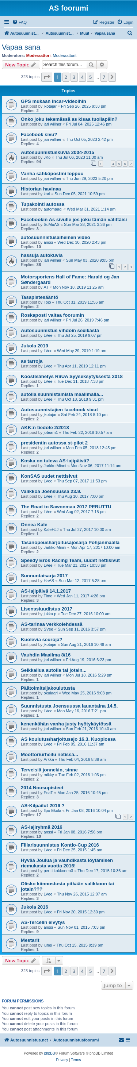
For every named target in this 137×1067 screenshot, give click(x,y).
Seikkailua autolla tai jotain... (54, 670)
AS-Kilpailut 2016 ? (42, 805)
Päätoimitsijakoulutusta (48, 688)
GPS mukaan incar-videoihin (53, 101)
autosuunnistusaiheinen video (55, 237)
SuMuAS (51, 224)
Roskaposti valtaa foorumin (52, 315)
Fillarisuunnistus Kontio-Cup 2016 (60, 845)
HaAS (48, 580)
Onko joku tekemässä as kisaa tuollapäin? (69, 119)
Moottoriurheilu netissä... (49, 754)
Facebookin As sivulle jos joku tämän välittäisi (74, 219)
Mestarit (30, 940)
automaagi (52, 209)
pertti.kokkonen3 (58, 870)
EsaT (48, 792)
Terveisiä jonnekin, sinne (49, 770)
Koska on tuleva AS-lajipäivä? (55, 460)
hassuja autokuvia (41, 255)
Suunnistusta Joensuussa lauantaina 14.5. (69, 706)
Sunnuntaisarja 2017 (44, 575)
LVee (47, 335)
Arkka (48, 759)
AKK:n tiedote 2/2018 (45, 427)
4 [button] (82, 77)
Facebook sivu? (39, 134)
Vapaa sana (21, 47)
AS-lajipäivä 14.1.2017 (46, 591)
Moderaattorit (64, 55)
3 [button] (74, 77)
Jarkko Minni (54, 465)
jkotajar (49, 106)
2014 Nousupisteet (42, 787)
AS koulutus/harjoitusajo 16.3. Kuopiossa (68, 739)
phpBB (49, 1053)
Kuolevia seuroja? (41, 639)
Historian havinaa (41, 189)
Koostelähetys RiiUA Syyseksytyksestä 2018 (72, 376)
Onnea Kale (34, 524)
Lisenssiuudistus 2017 (46, 609)
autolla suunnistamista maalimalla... (62, 394)
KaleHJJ (50, 529)
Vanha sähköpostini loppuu (52, 173)
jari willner (52, 124)
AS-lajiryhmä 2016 (41, 827)
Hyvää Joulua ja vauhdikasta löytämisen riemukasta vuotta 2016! (67, 863)
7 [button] (104, 77)
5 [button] (90, 77)
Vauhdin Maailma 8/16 (46, 655)
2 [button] (66, 77)
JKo (46, 157)
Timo (47, 596)
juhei (47, 945)
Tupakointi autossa (42, 204)
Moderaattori (38, 55)
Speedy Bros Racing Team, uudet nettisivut (70, 560)
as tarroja (31, 361)
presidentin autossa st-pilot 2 (54, 443)
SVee (48, 629)
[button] (46, 77)
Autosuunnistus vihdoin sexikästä (60, 330)
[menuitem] (19, 22)
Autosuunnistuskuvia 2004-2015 (57, 152)
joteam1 (50, 432)
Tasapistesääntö (39, 297)
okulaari (50, 693)
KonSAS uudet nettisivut (49, 476)
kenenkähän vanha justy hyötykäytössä (66, 724)
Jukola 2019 (34, 345)
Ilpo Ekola (52, 810)
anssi (48, 242)
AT (45, 287)
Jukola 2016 (34, 907)
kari (46, 194)
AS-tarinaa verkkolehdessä (52, 624)
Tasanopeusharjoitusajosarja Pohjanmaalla (70, 542)
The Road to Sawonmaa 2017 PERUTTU (66, 506)
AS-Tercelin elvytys (43, 922)
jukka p (49, 614)
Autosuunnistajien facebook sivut (59, 409)
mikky (48, 775)
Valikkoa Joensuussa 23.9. (51, 491)
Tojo (47, 302)
